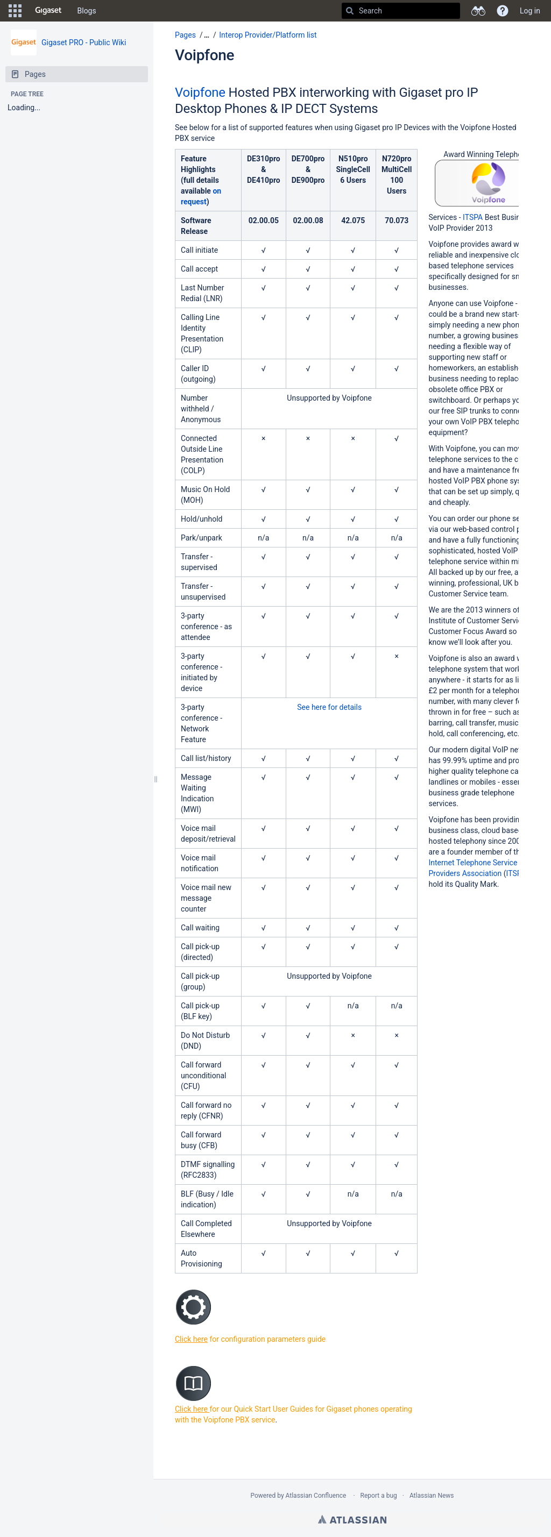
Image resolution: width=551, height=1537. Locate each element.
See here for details (329, 707)
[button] (15, 11)
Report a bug (379, 1495)
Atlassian (352, 1519)
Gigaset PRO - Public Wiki (83, 42)
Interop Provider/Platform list (267, 35)
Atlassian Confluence (316, 1495)
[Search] (349, 10)
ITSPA (473, 217)
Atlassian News (431, 1495)
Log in (530, 10)
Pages (185, 35)
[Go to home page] (48, 11)
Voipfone (204, 55)
